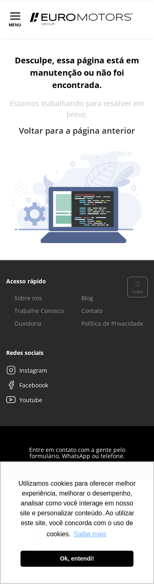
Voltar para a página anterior (77, 131)
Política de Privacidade (112, 323)
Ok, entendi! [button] (77, 558)
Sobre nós (28, 298)
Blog (87, 298)
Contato (92, 311)
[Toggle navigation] (15, 18)
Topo (137, 287)
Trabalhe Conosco (39, 311)
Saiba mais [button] (90, 534)
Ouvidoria (27, 323)
